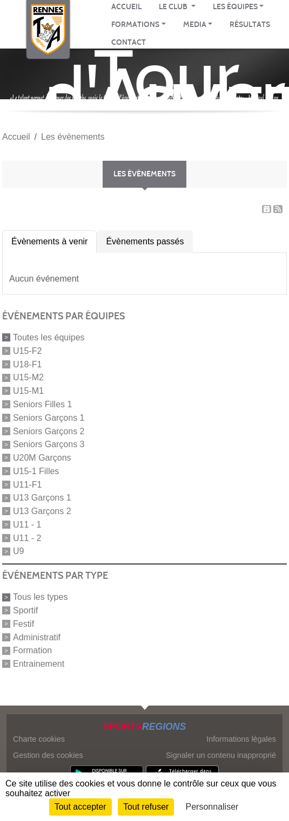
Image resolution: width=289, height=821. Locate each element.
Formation (32, 650)
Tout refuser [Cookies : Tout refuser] (146, 806)
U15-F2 (27, 350)
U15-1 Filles (36, 471)
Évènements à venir (49, 241)
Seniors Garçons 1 (49, 417)
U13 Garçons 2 (42, 511)
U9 (18, 551)
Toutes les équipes (49, 337)
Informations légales (241, 739)
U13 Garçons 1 (42, 497)
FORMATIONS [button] (135, 24)
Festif (23, 623)
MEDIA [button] (194, 24)
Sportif (25, 610)
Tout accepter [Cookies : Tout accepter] (80, 806)
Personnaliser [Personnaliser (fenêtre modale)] (212, 806)
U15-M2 (28, 377)
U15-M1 (28, 390)
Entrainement (38, 663)
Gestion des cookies (48, 755)
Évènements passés (145, 241)
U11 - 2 (27, 537)
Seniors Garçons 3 (49, 444)
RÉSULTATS (250, 24)
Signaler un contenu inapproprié (221, 755)
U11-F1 (27, 484)
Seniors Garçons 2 (49, 430)
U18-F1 (27, 363)
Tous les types (40, 596)
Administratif (37, 636)
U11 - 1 (27, 524)
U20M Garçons (42, 457)
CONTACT (128, 42)
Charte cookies (39, 739)
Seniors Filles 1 (42, 404)
